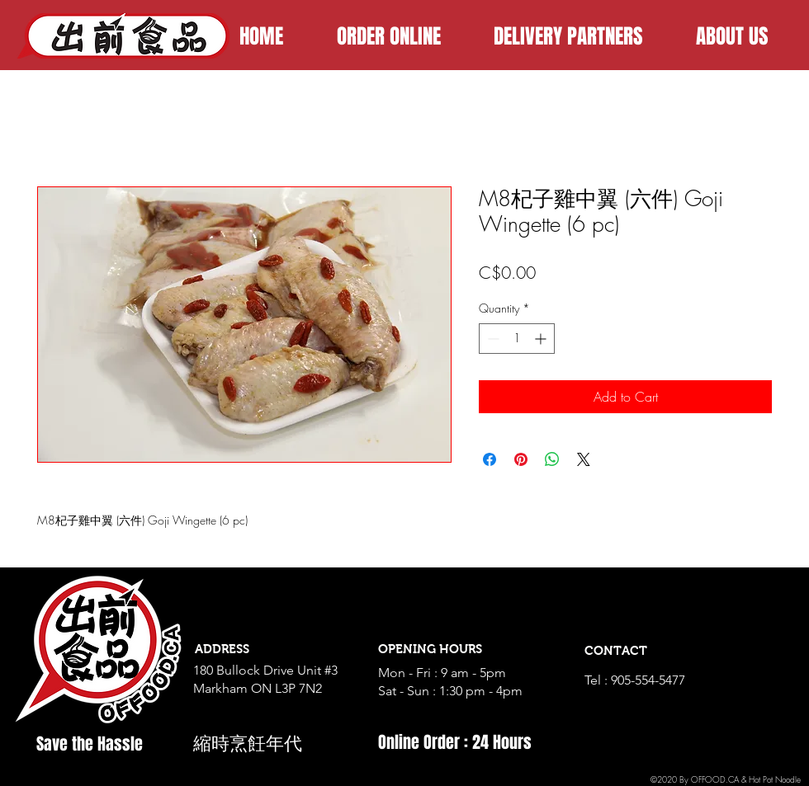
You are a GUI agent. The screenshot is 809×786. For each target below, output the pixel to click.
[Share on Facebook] (489, 459)
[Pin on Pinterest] (521, 459)
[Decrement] (491, 338)
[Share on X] (584, 459)
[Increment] (542, 338)
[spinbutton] (517, 338)
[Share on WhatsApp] (552, 459)
